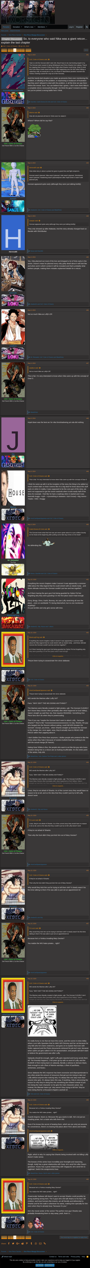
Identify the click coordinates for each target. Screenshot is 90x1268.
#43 (86, 163)
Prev (4, 50)
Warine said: (34, 112)
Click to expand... (58, 656)
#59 (86, 1100)
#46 (86, 310)
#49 (86, 471)
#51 (86, 579)
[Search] (87, 27)
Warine (14, 507)
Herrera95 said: (35, 167)
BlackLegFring (14, 615)
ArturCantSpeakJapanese (14, 668)
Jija (14, 454)
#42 (86, 108)
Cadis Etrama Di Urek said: (39, 529)
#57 (86, 923)
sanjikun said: (35, 368)
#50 (86, 524)
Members (41, 27)
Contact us (52, 1257)
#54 (86, 762)
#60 (86, 1182)
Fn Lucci (14, 798)
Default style (7, 1257)
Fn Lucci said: (35, 820)
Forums (6, 27)
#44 (86, 216)
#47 (86, 363)
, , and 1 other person (49, 756)
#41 (86, 55)
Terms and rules (63, 1257)
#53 (86, 686)
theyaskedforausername (14, 90)
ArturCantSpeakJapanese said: (40, 690)
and (38, 251)
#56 (86, 870)
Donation (16, 27)
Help (83, 1257)
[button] (21, 27)
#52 (86, 632)
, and (50, 102)
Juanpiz (14, 199)
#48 (86, 418)
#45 (86, 257)
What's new (28, 27)
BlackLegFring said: (37, 637)
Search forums (15, 31)
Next (28, 50)
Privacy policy (75, 1257)
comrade (14, 293)
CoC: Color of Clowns (10, 46)
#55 (86, 815)
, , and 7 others (43, 626)
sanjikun (14, 346)
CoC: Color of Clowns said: (39, 59)
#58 (86, 978)
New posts (4, 31)
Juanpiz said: (34, 221)
